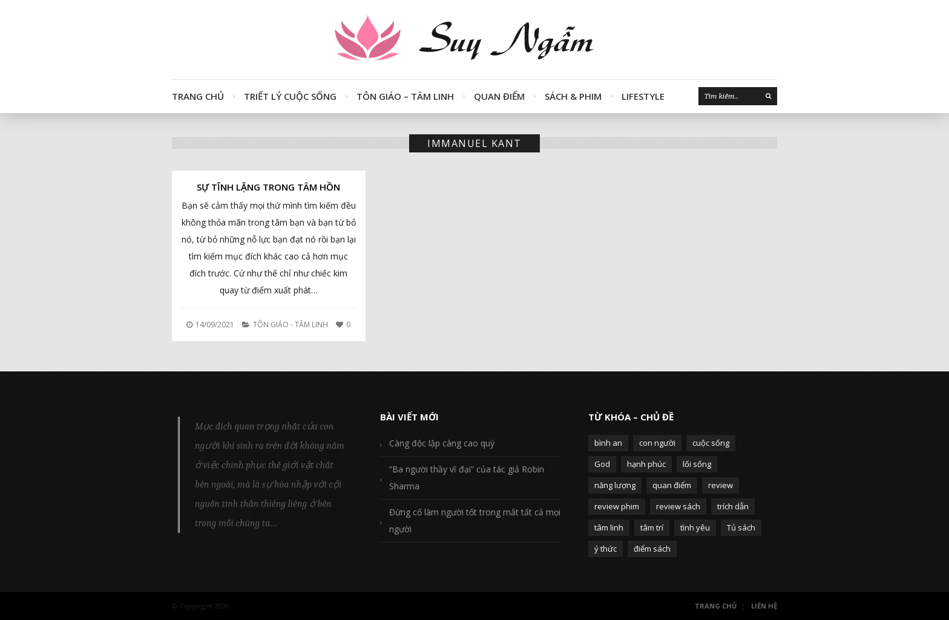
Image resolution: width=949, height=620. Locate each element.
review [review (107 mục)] (720, 485)
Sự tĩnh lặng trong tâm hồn (268, 187)
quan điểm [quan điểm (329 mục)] (671, 485)
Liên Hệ (764, 605)
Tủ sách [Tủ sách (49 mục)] (741, 527)
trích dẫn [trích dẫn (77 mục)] (733, 506)
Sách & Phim (573, 96)
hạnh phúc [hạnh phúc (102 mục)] (646, 463)
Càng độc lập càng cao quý (441, 443)
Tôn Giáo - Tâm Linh (290, 324)
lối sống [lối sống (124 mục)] (697, 463)
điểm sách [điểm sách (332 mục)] (652, 548)
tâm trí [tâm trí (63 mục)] (651, 527)
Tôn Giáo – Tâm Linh (405, 96)
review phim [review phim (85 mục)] (616, 506)
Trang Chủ (198, 96)
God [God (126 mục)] (602, 463)
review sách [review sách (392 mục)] (678, 506)
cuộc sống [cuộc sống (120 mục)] (710, 442)
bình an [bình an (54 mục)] (608, 442)
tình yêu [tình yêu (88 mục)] (695, 527)
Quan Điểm (499, 96)
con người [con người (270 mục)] (657, 442)
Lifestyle (643, 96)
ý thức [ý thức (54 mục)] (605, 548)
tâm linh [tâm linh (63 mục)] (608, 527)
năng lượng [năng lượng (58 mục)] (614, 485)
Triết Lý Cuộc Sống (290, 96)
